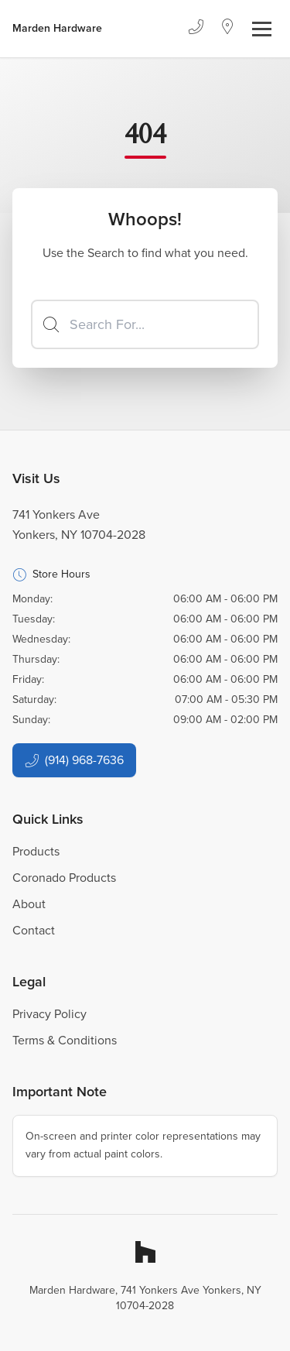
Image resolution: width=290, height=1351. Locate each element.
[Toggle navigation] (262, 29)
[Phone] (196, 28)
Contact (33, 930)
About (29, 904)
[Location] (228, 28)
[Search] (145, 324)
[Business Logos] (57, 28)
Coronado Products (64, 877)
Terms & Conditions (64, 1040)
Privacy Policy (49, 1014)
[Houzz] (145, 1252)
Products (36, 851)
